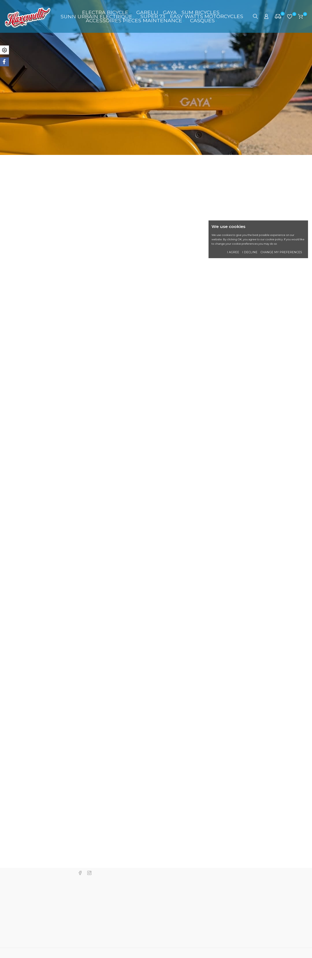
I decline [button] (249, 252)
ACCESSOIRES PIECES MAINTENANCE (135, 20)
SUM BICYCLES (200, 12)
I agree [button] (233, 252)
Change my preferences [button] (281, 252)
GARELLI (147, 12)
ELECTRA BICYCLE (107, 12)
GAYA (170, 12)
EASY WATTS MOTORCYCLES (206, 16)
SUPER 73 (152, 16)
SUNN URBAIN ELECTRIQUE (98, 16)
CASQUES (204, 20)
